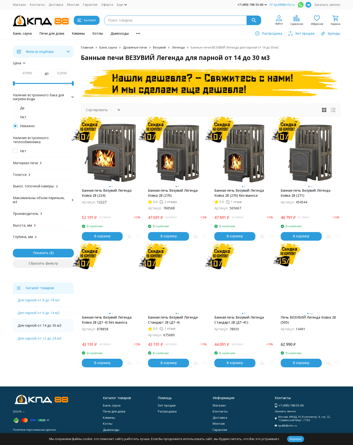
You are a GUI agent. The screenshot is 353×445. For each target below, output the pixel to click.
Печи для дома (51, 33)
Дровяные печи (135, 47)
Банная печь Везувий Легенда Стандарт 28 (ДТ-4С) (239, 320)
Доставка (56, 4)
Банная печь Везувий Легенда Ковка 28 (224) (107, 193)
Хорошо (296, 439)
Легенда (178, 47)
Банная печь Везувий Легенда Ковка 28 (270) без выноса (239, 193)
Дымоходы (120, 33)
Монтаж (73, 4)
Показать (40, 252)
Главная (87, 47)
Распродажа (167, 411)
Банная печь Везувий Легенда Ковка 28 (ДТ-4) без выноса (107, 320)
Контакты (37, 4)
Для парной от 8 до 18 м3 (38, 300)
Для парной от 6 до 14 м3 (38, 312)
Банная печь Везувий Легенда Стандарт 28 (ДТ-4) (173, 320)
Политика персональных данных (34, 429)
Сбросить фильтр (43, 263)
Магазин (19, 4)
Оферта (107, 4)
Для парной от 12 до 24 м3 (39, 338)
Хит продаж (167, 405)
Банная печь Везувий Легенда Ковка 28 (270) (173, 193)
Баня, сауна (22, 33)
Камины (78, 33)
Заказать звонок (327, 4)
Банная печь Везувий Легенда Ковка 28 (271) (305, 193)
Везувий (159, 47)
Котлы (97, 33)
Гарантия (90, 4)
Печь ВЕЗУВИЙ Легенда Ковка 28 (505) (308, 320)
